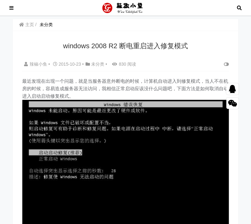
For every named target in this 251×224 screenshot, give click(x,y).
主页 (26, 24)
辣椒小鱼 (36, 64)
